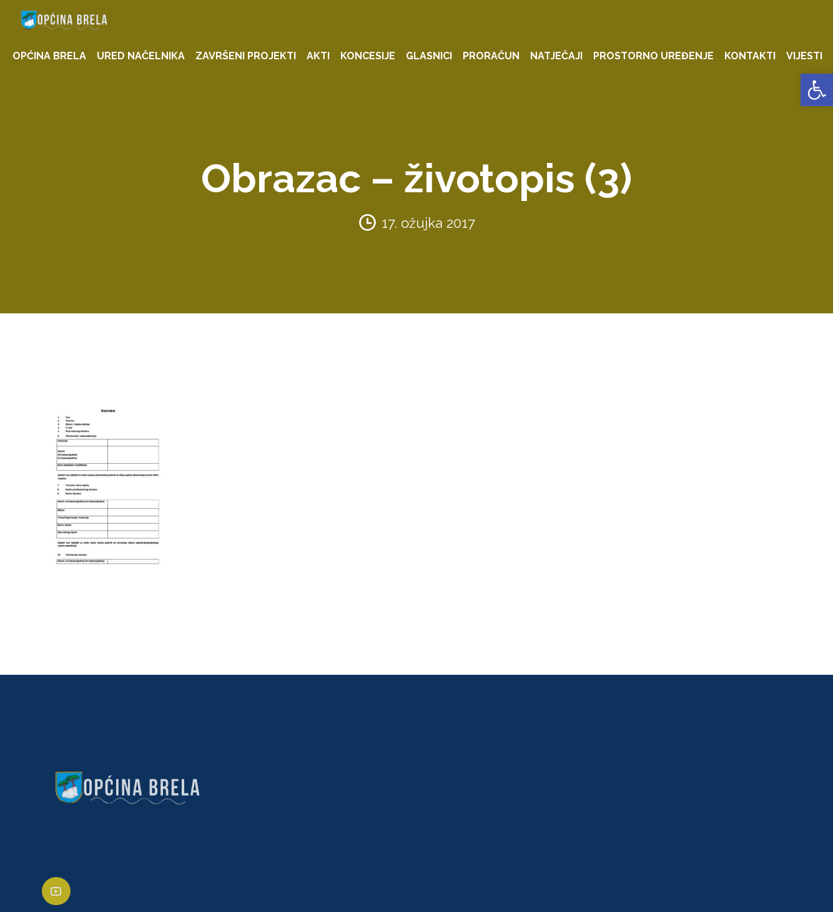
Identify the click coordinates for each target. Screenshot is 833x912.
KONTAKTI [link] (750, 56)
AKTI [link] (318, 56)
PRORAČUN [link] (491, 56)
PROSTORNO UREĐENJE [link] (653, 56)
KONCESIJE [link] (367, 56)
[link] (817, 90)
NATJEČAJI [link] (556, 56)
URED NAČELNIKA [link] (141, 56)
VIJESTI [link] (804, 56)
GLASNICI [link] (429, 56)
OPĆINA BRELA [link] (49, 56)
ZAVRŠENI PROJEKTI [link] (245, 56)
